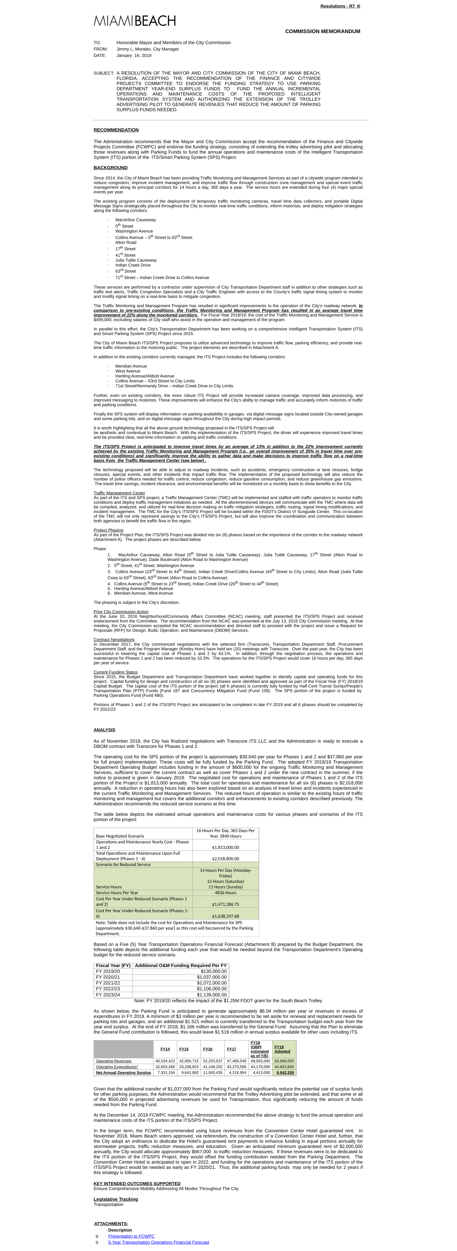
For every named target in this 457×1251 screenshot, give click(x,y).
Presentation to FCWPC (131, 1236)
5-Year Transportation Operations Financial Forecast (158, 1242)
